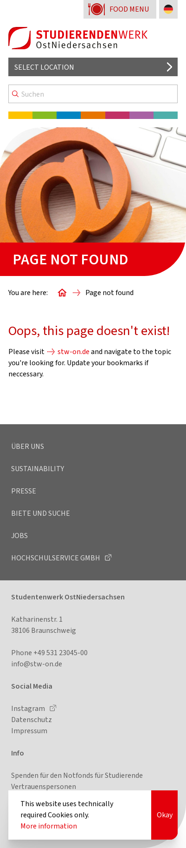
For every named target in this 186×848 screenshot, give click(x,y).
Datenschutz (31, 719)
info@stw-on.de (36, 664)
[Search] (93, 94)
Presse (23, 491)
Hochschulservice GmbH (56, 558)
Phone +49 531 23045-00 (49, 652)
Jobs (19, 535)
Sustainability (37, 468)
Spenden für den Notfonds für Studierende (77, 775)
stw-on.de (74, 351)
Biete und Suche (40, 513)
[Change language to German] (168, 9)
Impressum (29, 731)
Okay (165, 815)
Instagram (28, 708)
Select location (44, 67)
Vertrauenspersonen (43, 786)
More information (48, 826)
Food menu (129, 9)
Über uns (27, 446)
